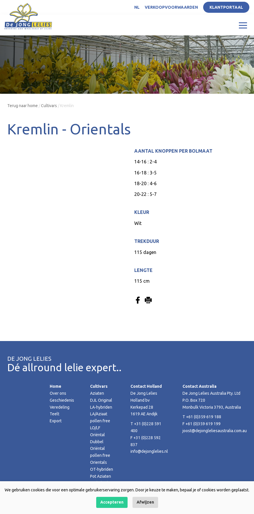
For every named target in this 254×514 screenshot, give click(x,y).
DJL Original (101, 400)
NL (136, 7)
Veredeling (59, 407)
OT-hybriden (101, 469)
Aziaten (97, 393)
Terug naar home (22, 105)
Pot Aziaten (100, 476)
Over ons (58, 393)
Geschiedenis (62, 400)
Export (56, 421)
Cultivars (49, 105)
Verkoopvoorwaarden (171, 7)
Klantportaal (226, 7)
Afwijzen (145, 502)
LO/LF (95, 427)
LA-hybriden (101, 407)
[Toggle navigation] (243, 25)
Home (55, 386)
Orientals (98, 462)
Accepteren (112, 502)
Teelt (54, 414)
